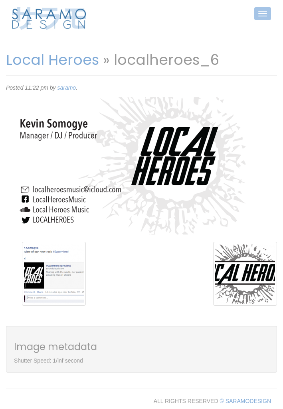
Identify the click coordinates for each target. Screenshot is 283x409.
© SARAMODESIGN (245, 401)
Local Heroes (52, 60)
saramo (66, 87)
